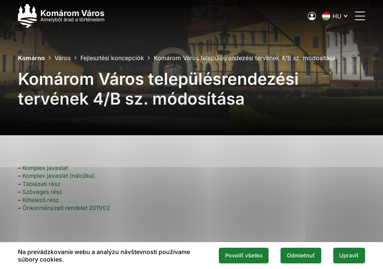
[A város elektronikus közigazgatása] (312, 16)
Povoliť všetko (244, 255)
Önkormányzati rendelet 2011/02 (66, 207)
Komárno (31, 58)
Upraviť (349, 255)
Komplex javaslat (45, 167)
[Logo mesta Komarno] (61, 16)
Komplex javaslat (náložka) (58, 175)
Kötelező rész (40, 200)
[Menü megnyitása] (360, 16)
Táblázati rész (41, 184)
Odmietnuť (301, 255)
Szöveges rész (42, 191)
